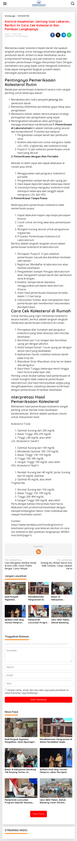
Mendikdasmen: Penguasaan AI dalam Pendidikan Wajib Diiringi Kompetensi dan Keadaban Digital (37, 598)
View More (38, 813)
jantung (61, 51)
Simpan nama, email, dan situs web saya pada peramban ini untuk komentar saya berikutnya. (36, 691)
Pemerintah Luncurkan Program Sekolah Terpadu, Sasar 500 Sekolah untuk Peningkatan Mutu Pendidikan (38, 621)
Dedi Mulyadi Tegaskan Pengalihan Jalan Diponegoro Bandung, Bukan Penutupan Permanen (14, 598)
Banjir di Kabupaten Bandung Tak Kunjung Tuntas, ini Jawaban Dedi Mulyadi (61, 598)
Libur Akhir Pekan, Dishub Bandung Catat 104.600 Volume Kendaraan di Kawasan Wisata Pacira (61, 621)
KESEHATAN (9, 36)
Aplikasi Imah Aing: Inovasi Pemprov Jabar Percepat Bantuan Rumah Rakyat (14, 621)
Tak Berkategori (21, 36)
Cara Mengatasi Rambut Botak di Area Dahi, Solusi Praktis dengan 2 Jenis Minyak (21, 564)
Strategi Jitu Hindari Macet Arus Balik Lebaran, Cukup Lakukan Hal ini (56, 564)
